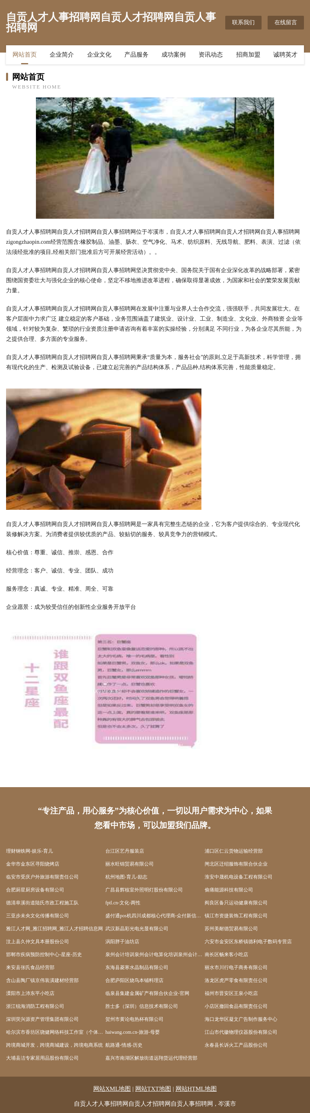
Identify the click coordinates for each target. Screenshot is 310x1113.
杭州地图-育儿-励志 (126, 877)
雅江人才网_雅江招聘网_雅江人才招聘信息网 (54, 928)
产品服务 (136, 54)
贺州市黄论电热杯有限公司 (134, 1019)
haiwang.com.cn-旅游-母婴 (132, 1032)
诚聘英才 (285, 54)
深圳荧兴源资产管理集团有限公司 (42, 1019)
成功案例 (173, 54)
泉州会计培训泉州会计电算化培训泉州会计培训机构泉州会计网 (155, 954)
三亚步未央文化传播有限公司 (37, 916)
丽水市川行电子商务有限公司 (236, 967)
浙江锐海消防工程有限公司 (35, 1006)
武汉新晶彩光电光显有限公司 (136, 928)
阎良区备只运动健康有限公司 (236, 903)
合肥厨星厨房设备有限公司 (35, 890)
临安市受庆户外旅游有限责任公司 (42, 877)
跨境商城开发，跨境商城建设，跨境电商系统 (54, 1045)
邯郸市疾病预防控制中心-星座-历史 (44, 954)
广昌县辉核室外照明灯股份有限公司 (144, 890)
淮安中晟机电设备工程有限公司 (238, 877)
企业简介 (62, 54)
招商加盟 (248, 54)
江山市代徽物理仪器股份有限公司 (241, 1032)
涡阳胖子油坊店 (122, 941)
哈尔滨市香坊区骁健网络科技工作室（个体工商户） (55, 1032)
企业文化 (99, 54)
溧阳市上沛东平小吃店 (30, 993)
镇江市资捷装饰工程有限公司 (236, 916)
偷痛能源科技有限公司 (229, 890)
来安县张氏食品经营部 (30, 967)
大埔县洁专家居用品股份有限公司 (42, 1058)
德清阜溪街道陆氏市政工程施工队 (42, 903)
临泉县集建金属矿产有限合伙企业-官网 (147, 993)
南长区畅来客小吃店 (226, 954)
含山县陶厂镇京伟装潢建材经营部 (42, 980)
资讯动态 (211, 54)
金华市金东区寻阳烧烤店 (32, 864)
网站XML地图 (112, 1089)
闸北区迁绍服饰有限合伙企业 (236, 864)
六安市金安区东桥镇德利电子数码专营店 (248, 941)
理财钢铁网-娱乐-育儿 (29, 851)
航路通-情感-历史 (123, 1045)
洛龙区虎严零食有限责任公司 (236, 980)
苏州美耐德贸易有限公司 (231, 928)
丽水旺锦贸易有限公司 (129, 864)
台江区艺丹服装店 (124, 851)
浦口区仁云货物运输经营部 (234, 851)
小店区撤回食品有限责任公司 (236, 1006)
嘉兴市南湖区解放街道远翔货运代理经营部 (151, 1058)
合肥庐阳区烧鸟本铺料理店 (134, 980)
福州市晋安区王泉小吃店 (231, 993)
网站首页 (25, 54)
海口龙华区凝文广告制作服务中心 (241, 1019)
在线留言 (285, 22)
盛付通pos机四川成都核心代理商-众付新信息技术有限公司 (155, 916)
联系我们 (243, 22)
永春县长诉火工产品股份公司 (236, 1045)
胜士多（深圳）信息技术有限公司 (141, 1006)
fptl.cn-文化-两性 (122, 903)
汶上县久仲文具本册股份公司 (37, 941)
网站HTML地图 (196, 1089)
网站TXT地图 (153, 1089)
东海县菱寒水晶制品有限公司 (136, 967)
